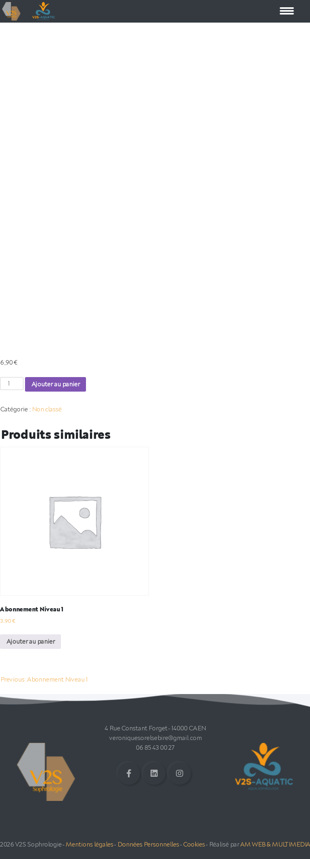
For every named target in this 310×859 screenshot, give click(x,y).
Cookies (194, 844)
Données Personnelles (148, 844)
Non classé (46, 409)
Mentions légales (89, 844)
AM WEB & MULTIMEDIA (275, 844)
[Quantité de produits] (11, 383)
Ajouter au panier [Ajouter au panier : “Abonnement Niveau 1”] (30, 641)
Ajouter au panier (55, 384)
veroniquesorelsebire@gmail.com (155, 738)
